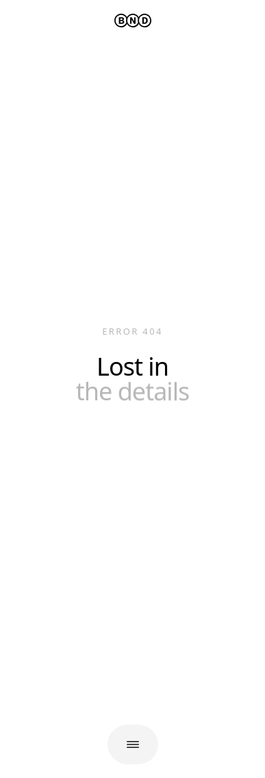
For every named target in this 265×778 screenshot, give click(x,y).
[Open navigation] (133, 744)
